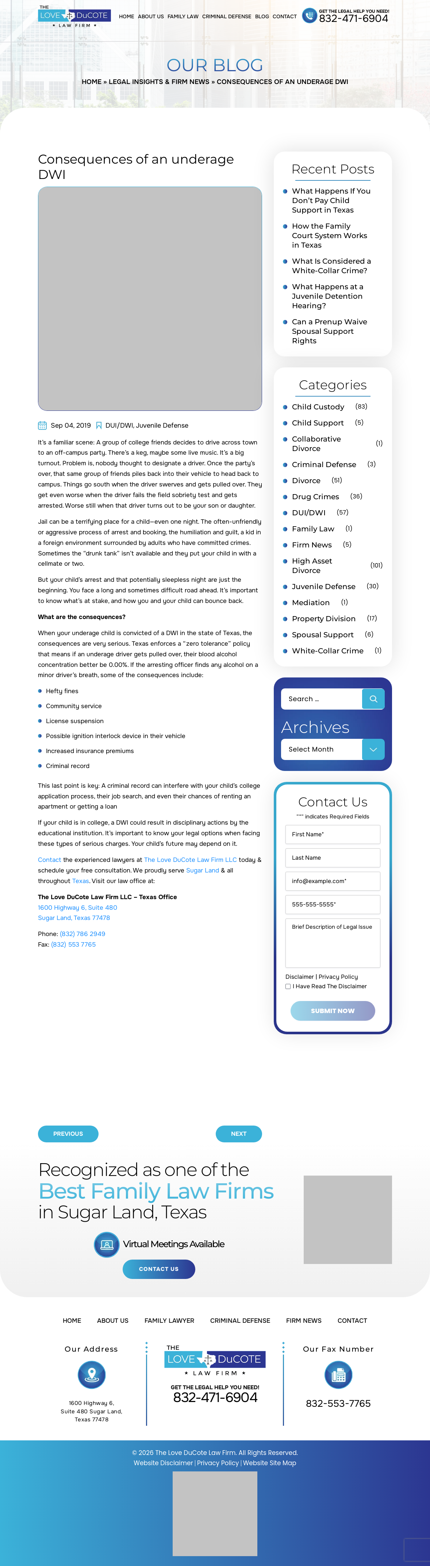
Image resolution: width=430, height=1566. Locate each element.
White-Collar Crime (328, 650)
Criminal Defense (227, 16)
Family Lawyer (169, 1321)
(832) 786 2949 (82, 934)
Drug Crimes (315, 496)
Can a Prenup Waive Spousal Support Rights (329, 331)
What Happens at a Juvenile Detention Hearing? (328, 296)
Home (126, 16)
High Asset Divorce (312, 566)
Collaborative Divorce (316, 444)
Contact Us (159, 1269)
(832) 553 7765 (73, 944)
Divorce (306, 480)
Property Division (324, 618)
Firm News (312, 545)
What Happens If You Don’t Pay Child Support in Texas (331, 200)
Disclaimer (299, 977)
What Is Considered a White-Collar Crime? (331, 266)
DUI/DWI (119, 425)
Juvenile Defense (162, 425)
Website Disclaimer (163, 1463)
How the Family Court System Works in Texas (329, 235)
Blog (262, 16)
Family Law (183, 16)
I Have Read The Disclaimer (330, 986)
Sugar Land (202, 870)
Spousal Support (323, 634)
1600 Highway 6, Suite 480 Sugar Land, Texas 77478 (92, 1411)
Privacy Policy (338, 977)
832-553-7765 (338, 1404)
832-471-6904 (353, 19)
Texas (80, 881)
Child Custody (318, 406)
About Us (151, 16)
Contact (285, 16)
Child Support (318, 423)
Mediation (311, 602)
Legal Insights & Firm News (159, 82)
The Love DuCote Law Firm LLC (190, 860)
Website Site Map (269, 1463)
